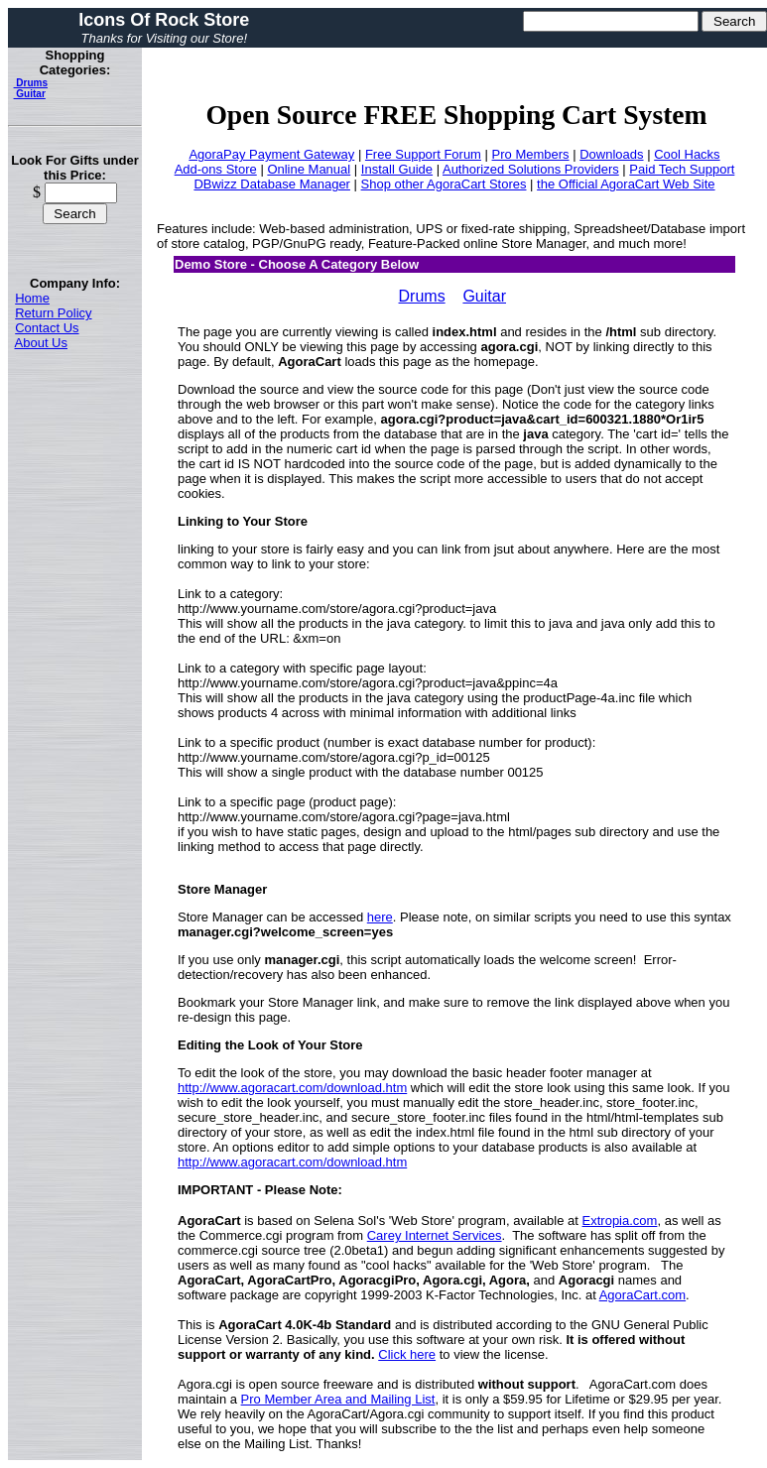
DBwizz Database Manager (271, 184)
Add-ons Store (216, 169)
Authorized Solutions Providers (531, 169)
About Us (41, 342)
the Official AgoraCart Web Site (625, 184)
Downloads (611, 154)
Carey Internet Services (434, 1235)
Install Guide (397, 169)
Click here (407, 1354)
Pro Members (531, 154)
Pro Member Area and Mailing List (338, 1399)
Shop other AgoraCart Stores (444, 184)
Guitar (30, 93)
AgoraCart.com (642, 1294)
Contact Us (46, 327)
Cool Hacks (686, 154)
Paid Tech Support (681, 169)
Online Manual (308, 169)
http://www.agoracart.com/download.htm (292, 1087)
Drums (31, 82)
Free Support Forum (423, 154)
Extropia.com (620, 1220)
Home (32, 298)
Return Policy (53, 313)
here (380, 917)
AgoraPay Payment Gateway (271, 154)
